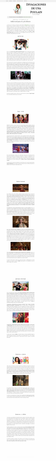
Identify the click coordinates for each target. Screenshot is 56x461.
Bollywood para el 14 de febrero (21, 21)
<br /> (20, 345)
